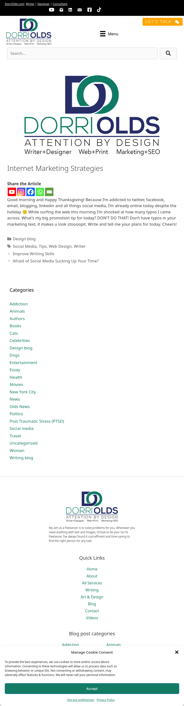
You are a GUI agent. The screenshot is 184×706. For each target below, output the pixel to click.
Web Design (60, 246)
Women (17, 450)
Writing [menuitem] (91, 590)
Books (15, 325)
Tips (42, 246)
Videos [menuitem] (92, 617)
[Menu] (109, 33)
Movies (16, 384)
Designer (43, 4)
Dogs (14, 355)
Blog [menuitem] (92, 604)
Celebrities (20, 340)
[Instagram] (21, 192)
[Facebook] (30, 192)
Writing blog (21, 457)
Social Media (25, 246)
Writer (30, 4)
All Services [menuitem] (92, 583)
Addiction (19, 304)
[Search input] (82, 53)
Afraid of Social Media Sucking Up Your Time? (56, 261)
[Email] (49, 192)
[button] (176, 652)
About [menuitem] (91, 576)
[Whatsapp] (40, 192)
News (15, 399)
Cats (14, 333)
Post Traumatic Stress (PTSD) (37, 421)
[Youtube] (12, 192)
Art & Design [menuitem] (92, 597)
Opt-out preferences (80, 700)
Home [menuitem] (92, 569)
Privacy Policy (106, 700)
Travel (15, 436)
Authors (17, 318)
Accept (92, 688)
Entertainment (23, 362)
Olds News (20, 406)
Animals (17, 311)
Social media (22, 428)
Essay (15, 369)
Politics (16, 413)
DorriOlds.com (14, 4)
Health (16, 377)
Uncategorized (24, 443)
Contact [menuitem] (92, 610)
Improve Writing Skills (33, 253)
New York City (23, 392)
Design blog (24, 239)
